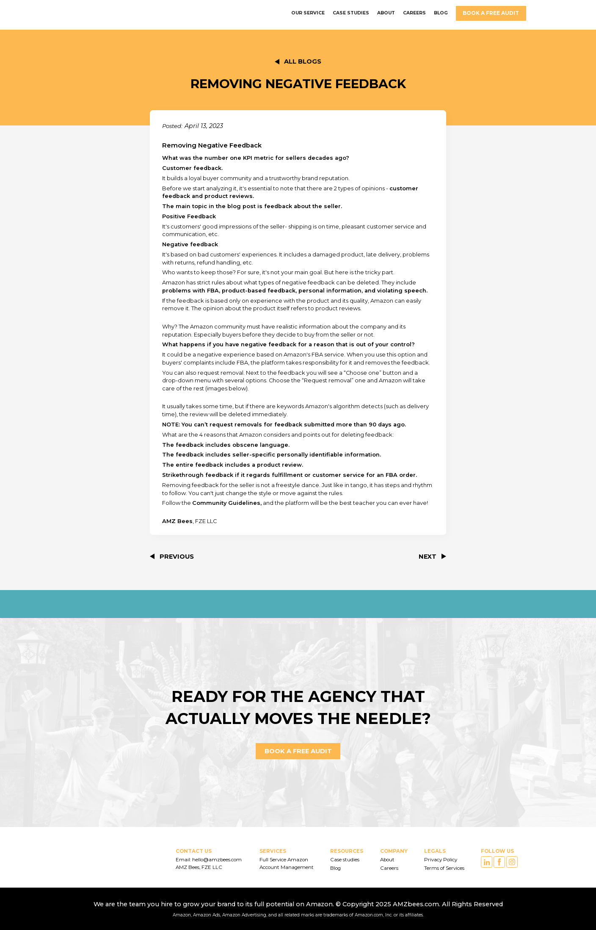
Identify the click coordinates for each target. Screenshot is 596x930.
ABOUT (386, 13)
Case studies (344, 860)
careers (414, 13)
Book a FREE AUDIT (491, 13)
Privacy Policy (440, 860)
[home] (86, 13)
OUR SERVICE (308, 13)
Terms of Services (444, 868)
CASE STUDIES (351, 13)
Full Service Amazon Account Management (286, 863)
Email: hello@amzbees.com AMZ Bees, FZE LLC (209, 863)
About (387, 860)
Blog (335, 868)
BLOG (441, 13)
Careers (389, 868)
